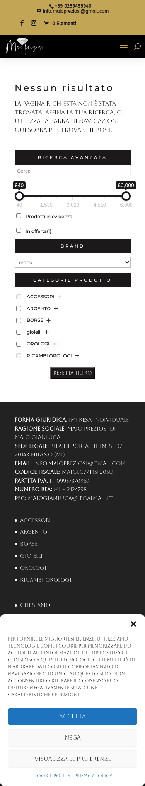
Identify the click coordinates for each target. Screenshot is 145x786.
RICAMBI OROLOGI (49, 356)
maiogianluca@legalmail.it (70, 498)
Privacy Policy (93, 776)
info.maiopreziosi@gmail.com (79, 463)
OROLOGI (38, 344)
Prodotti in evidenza (49, 216)
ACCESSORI (41, 296)
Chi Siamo (35, 605)
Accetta (72, 716)
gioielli (34, 332)
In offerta (38, 231)
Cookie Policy (51, 776)
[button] (133, 624)
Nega (73, 737)
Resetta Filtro (72, 373)
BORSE (35, 320)
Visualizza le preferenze (72, 758)
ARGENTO (39, 308)
